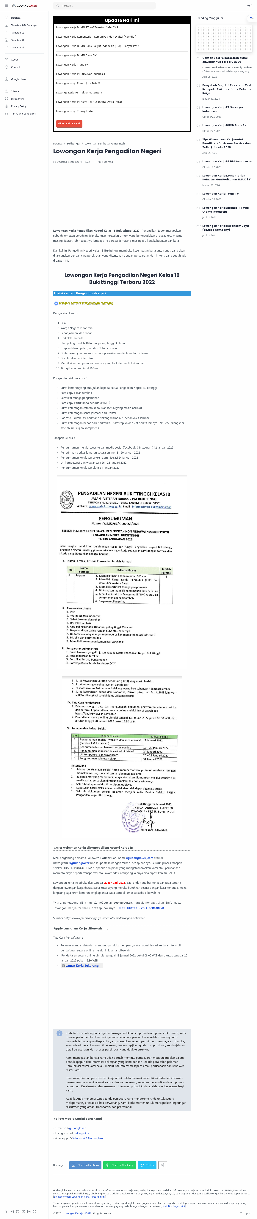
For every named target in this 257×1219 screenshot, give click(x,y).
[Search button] (57, 5)
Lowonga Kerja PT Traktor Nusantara (79, 92)
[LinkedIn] (29, 1211)
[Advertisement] (126, 197)
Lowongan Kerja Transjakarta (74, 111)
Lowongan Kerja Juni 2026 (77, 1213)
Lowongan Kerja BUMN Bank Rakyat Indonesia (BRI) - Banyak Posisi (98, 46)
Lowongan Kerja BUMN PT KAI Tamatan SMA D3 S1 (88, 27)
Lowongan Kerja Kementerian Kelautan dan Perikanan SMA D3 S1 (226, 177)
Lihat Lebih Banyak (69, 123)
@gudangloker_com (139, 858)
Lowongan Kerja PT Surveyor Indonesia (80, 74)
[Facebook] (6, 1211)
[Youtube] (23, 1211)
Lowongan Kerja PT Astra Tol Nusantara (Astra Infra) (89, 102)
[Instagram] (12, 1211)
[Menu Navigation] (6, 5)
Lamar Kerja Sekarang (82, 966)
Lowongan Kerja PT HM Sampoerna (227, 161)
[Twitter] (18, 1211)
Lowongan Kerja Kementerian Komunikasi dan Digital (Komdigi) (96, 36)
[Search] (104, 5)
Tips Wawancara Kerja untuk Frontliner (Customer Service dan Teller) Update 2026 (226, 143)
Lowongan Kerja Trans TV (72, 64)
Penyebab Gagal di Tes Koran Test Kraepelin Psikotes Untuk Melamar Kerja (227, 89)
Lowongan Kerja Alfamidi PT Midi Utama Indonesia (225, 210)
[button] (249, 5)
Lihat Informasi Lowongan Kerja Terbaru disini (79, 1196)
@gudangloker (79, 863)
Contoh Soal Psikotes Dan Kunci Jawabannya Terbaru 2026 (224, 60)
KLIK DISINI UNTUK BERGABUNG (141, 908)
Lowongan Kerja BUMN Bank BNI (76, 55)
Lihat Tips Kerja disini (173, 1206)
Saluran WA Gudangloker (88, 1138)
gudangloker (77, 1128)
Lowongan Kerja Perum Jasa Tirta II (78, 83)
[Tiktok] (34, 1211)
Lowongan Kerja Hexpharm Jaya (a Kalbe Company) (225, 228)
